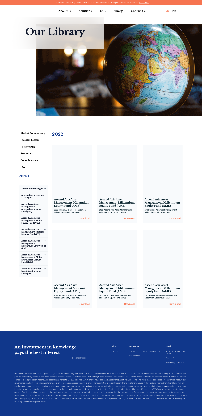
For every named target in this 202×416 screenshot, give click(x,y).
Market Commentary (33, 133)
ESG (103, 11)
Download (84, 218)
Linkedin (114, 351)
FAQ (23, 166)
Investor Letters (30, 139)
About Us (64, 11)
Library (117, 11)
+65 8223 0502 (135, 355)
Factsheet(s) (28, 146)
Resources (27, 153)
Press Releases (29, 160)
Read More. (144, 2)
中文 (174, 10)
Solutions (85, 11)
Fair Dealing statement (175, 362)
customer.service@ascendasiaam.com (144, 351)
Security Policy (172, 358)
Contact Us (138, 11)
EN (167, 10)
